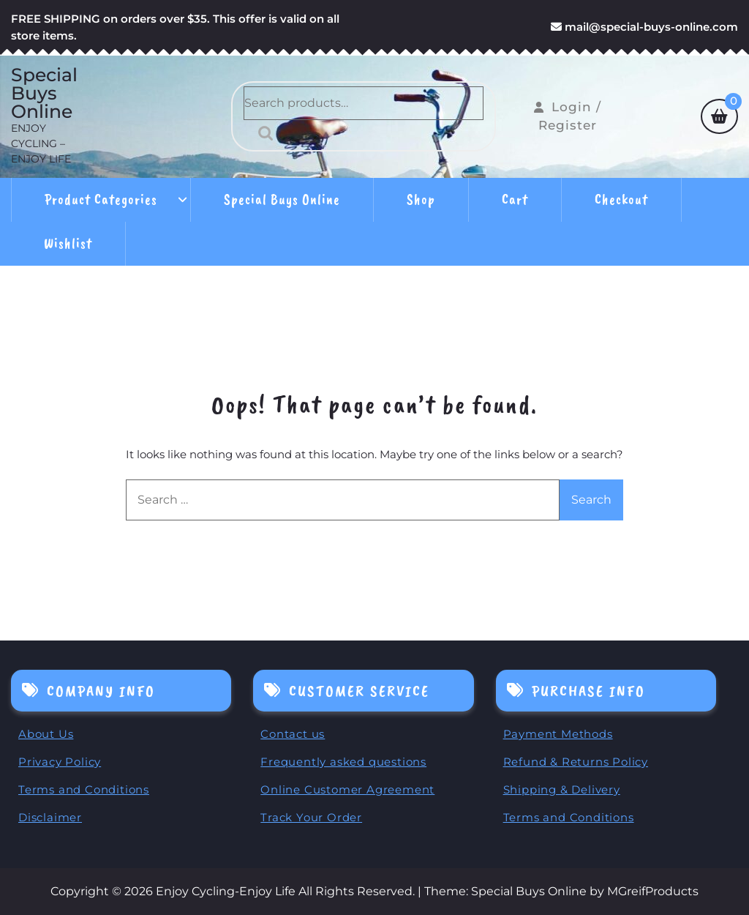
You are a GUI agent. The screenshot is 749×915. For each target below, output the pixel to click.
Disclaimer (50, 817)
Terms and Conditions (83, 789)
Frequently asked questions (343, 762)
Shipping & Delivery (561, 789)
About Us (45, 734)
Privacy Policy (59, 762)
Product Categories (101, 199)
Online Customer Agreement (347, 789)
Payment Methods (558, 734)
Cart (515, 199)
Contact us (292, 734)
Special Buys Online (44, 93)
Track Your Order (311, 817)
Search (262, 133)
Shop (421, 199)
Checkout (621, 199)
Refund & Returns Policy (575, 762)
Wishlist (68, 243)
